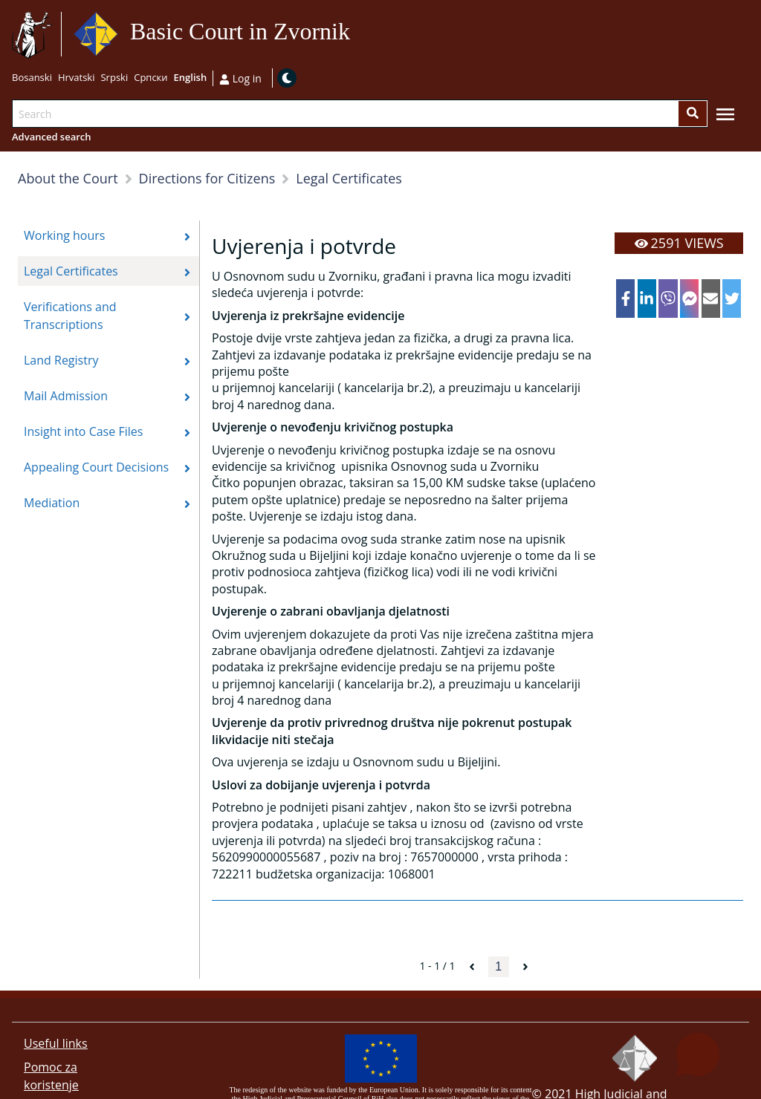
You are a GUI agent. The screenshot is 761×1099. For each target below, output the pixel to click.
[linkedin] (647, 298)
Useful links (56, 1043)
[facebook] (625, 298)
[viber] (667, 298)
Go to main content (356, 34)
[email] (711, 298)
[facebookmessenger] (689, 298)
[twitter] (731, 298)
